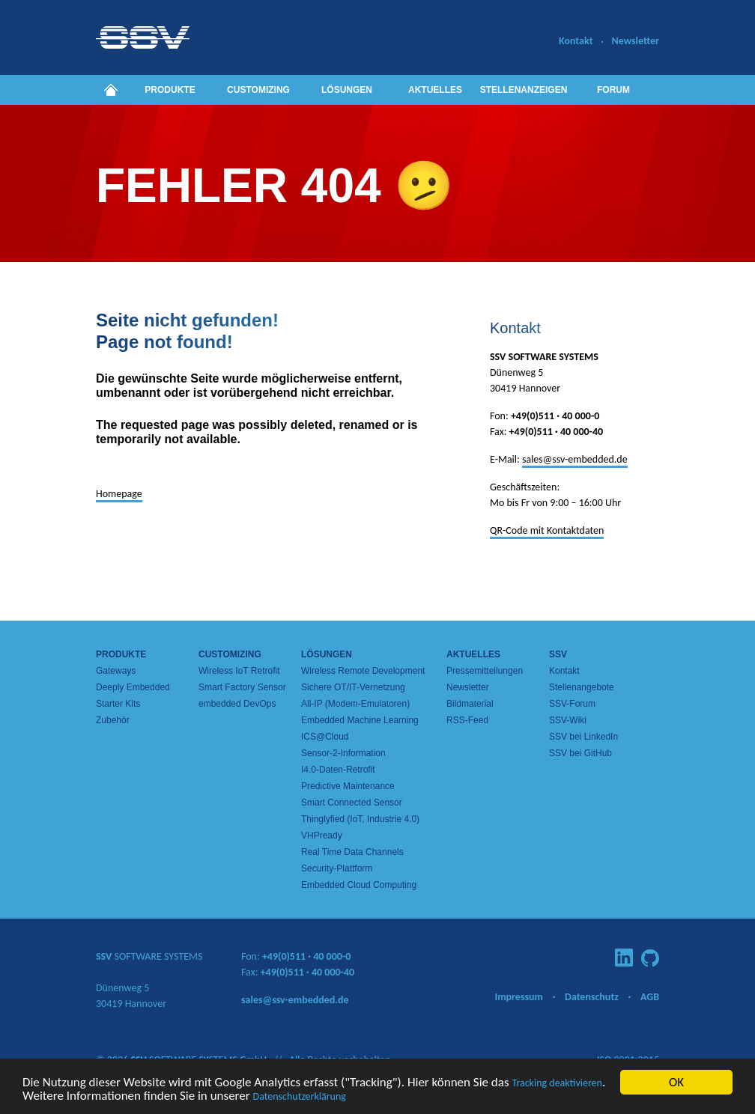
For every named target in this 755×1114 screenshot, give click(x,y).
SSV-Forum (572, 703)
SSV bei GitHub (580, 753)
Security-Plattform (336, 868)
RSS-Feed (467, 720)
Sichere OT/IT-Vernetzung (353, 687)
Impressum (518, 996)
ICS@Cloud (325, 736)
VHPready (321, 835)
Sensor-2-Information (343, 753)
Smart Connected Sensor (351, 802)
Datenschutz (592, 996)
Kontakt (575, 40)
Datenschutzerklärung (299, 1097)
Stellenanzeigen (524, 90)
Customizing (258, 90)
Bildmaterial (470, 703)
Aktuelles (435, 90)
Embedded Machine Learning (360, 720)
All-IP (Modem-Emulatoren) (355, 703)
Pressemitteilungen (484, 671)
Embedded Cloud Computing (358, 885)
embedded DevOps (237, 703)
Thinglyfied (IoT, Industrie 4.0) (360, 819)
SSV (558, 654)
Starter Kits (118, 703)
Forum (613, 90)
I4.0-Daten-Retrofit (338, 769)
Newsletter (635, 40)
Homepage (119, 493)
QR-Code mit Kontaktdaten (547, 530)
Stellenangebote (581, 687)
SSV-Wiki (567, 720)
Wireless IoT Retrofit (238, 671)
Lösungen (346, 90)
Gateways (116, 671)
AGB (649, 996)
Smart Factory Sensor (242, 687)
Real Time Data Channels (352, 852)
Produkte (170, 90)
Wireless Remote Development (363, 671)
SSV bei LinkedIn (583, 736)
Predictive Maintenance (348, 786)
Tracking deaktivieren (557, 1083)
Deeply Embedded (133, 687)
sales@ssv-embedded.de (575, 459)
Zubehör (113, 720)
